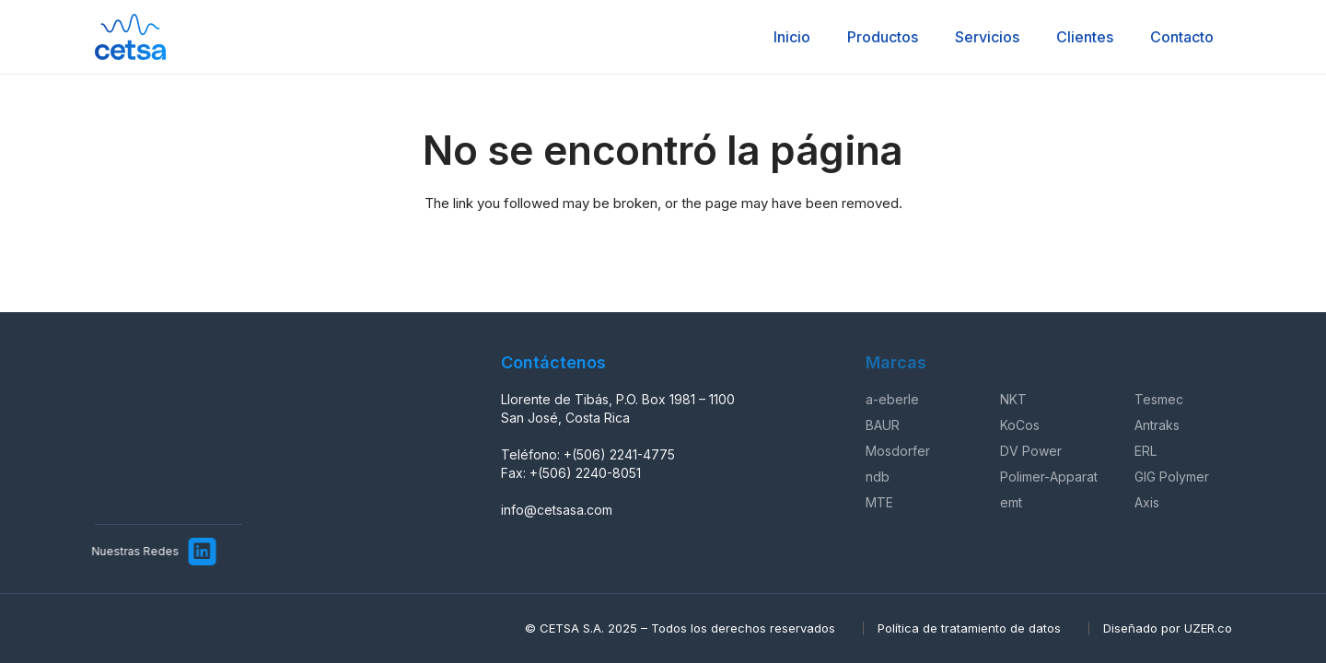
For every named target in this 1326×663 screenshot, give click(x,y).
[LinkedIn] (193, 551)
